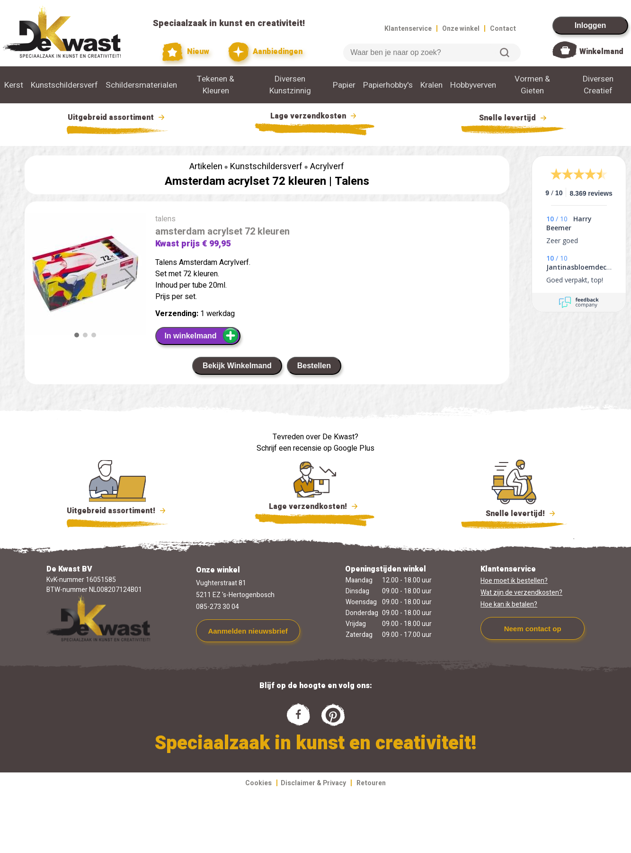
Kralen (431, 85)
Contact (503, 29)
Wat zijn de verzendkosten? (521, 593)
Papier (344, 85)
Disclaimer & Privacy (313, 783)
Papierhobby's (388, 85)
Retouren (371, 783)
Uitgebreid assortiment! (118, 511)
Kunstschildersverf (64, 85)
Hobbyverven (473, 85)
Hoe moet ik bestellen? (514, 581)
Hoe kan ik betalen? (508, 604)
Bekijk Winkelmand (237, 366)
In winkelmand (201, 335)
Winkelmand (601, 51)
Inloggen (590, 25)
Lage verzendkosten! (315, 508)
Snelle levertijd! (514, 513)
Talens (352, 181)
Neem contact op (532, 629)
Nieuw (186, 52)
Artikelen (205, 166)
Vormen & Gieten (532, 85)
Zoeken (504, 52)
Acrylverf (327, 166)
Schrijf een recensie (289, 448)
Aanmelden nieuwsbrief (247, 631)
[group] (85, 275)
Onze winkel (461, 29)
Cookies (258, 783)
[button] (130, 279)
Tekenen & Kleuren (215, 85)
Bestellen (314, 366)
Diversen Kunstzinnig (290, 85)
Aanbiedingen (265, 52)
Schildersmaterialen (141, 85)
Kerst (13, 85)
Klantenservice (408, 29)
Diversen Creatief (598, 85)
